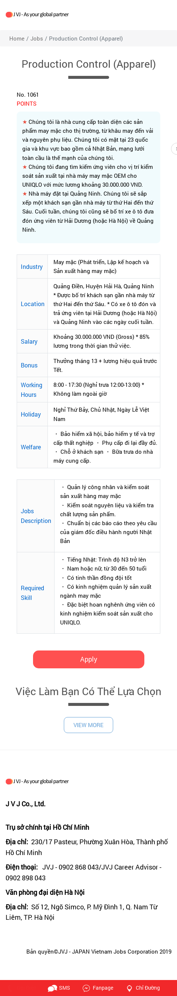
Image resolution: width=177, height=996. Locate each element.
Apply (88, 659)
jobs (36, 38)
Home (16, 38)
